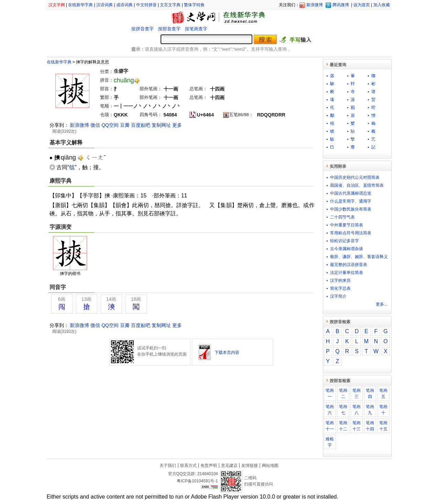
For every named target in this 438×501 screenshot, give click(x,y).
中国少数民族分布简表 (350, 209)
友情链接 (249, 465)
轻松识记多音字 (344, 240)
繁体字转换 (194, 4)
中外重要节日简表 (346, 225)
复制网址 (161, 125)
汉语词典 (104, 4)
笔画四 (370, 393)
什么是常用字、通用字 (350, 201)
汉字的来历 (340, 280)
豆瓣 (125, 125)
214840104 (207, 473)
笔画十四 (370, 425)
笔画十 (383, 409)
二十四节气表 (342, 217)
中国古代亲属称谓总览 (350, 193)
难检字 (330, 442)
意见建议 (229, 465)
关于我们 (168, 465)
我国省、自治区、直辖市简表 (357, 185)
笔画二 (343, 393)
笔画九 (370, 409)
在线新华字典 (80, 4)
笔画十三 (356, 425)
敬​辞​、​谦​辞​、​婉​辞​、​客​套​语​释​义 (359, 256)
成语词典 (124, 4)
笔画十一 (330, 425)
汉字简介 (338, 296)
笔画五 (383, 393)
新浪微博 (314, 4)
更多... (381, 304)
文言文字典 (170, 4)
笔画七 (343, 409)
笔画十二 (343, 425)
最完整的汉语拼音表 (348, 264)
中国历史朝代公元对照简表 (355, 177)
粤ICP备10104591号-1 (197, 481)
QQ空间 (110, 125)
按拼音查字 (142, 28)
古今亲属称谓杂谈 (346, 248)
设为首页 (361, 4)
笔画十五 (383, 425)
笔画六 (330, 409)
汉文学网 (56, 4)
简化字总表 (340, 288)
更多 (177, 125)
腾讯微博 (340, 4)
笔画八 (356, 409)
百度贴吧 (140, 125)
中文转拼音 (146, 4)
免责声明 (208, 465)
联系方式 (188, 465)
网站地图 (270, 465)
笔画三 (356, 393)
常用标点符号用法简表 (350, 233)
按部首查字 (169, 28)
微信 (95, 125)
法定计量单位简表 (346, 272)
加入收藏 (381, 4)
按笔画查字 (196, 28)
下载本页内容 (227, 352)
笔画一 (330, 393)
